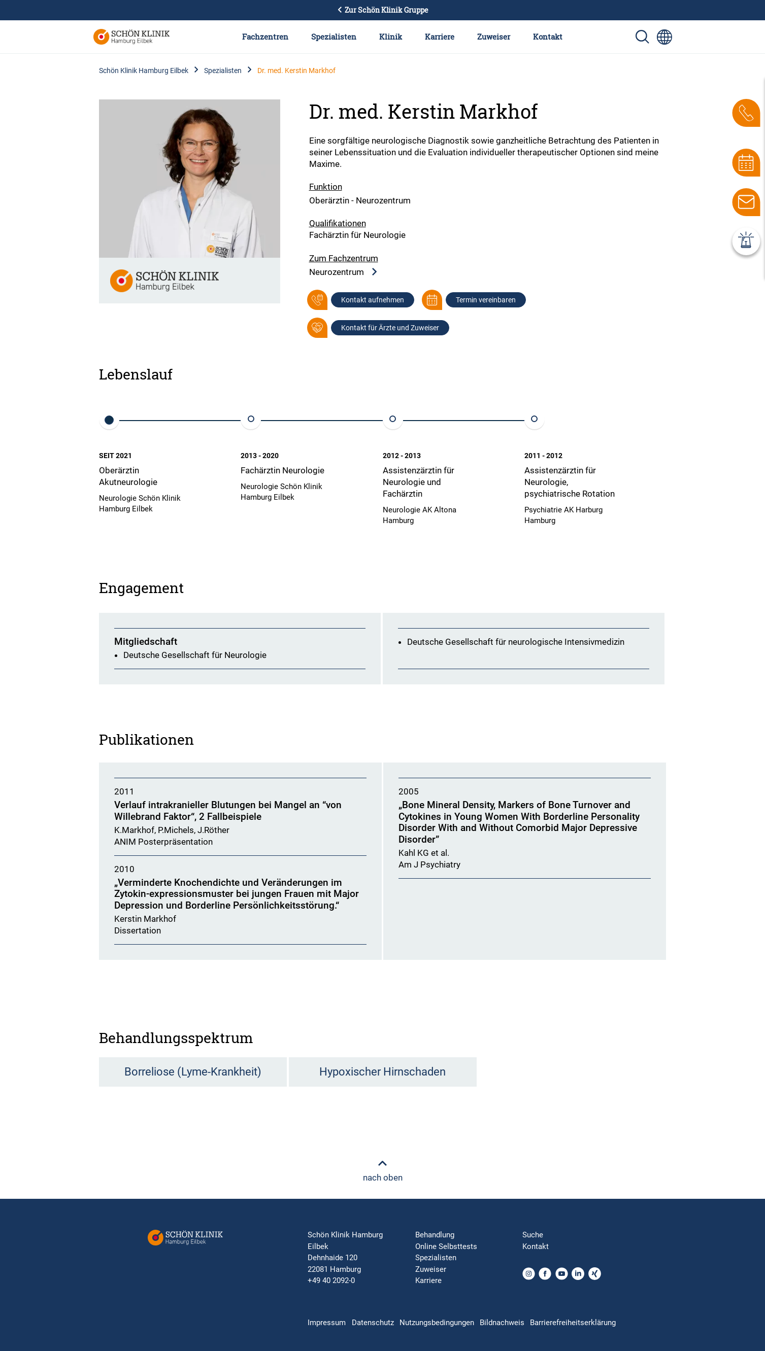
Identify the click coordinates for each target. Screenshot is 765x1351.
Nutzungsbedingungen (437, 1322)
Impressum (327, 1322)
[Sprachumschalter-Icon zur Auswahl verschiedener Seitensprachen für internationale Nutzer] (664, 37)
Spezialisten (333, 36)
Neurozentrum (343, 272)
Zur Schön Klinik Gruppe (382, 10)
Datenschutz (373, 1322)
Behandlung (434, 1234)
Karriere (439, 36)
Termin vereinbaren (486, 300)
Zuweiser (493, 36)
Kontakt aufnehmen (372, 300)
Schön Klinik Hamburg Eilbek (143, 70)
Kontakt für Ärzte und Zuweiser (390, 328)
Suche (532, 1234)
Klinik (390, 36)
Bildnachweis (502, 1322)
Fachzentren (265, 36)
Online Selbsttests (446, 1246)
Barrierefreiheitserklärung (573, 1322)
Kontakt (547, 36)
